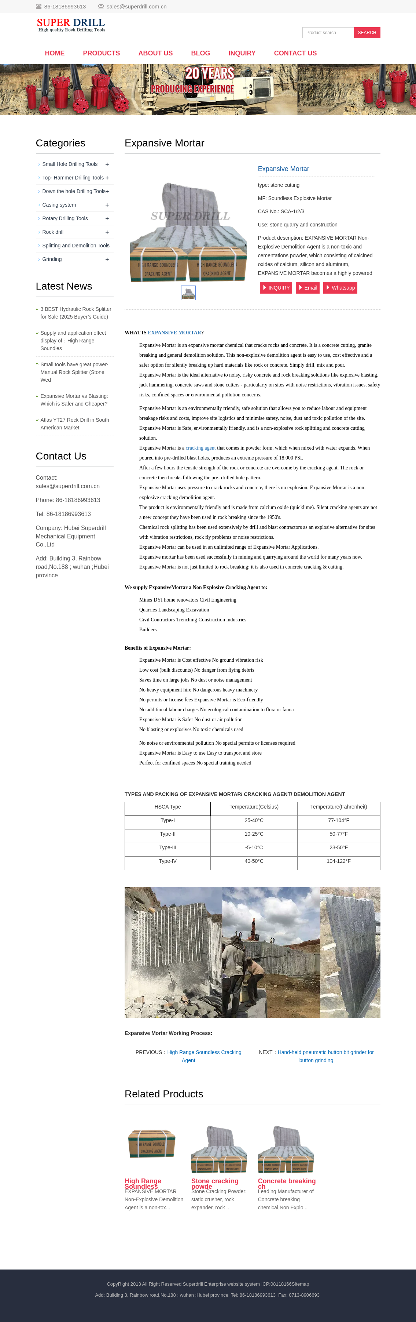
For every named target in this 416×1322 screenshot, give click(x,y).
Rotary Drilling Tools (65, 218)
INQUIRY (276, 288)
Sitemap (300, 1284)
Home (55, 53)
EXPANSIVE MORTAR (174, 332)
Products (101, 53)
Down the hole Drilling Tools (74, 191)
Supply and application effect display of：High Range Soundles (73, 340)
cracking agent (201, 448)
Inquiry (242, 53)
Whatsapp (340, 288)
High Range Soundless (143, 1183)
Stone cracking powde (215, 1183)
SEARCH (367, 32)
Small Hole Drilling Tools (70, 164)
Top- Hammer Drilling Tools (73, 178)
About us (156, 53)
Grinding (52, 259)
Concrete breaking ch (287, 1183)
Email (307, 288)
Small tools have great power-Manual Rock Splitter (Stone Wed (74, 372)
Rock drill (53, 232)
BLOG (200, 53)
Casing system (59, 205)
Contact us (295, 53)
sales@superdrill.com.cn (137, 6)
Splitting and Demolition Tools (76, 245)
